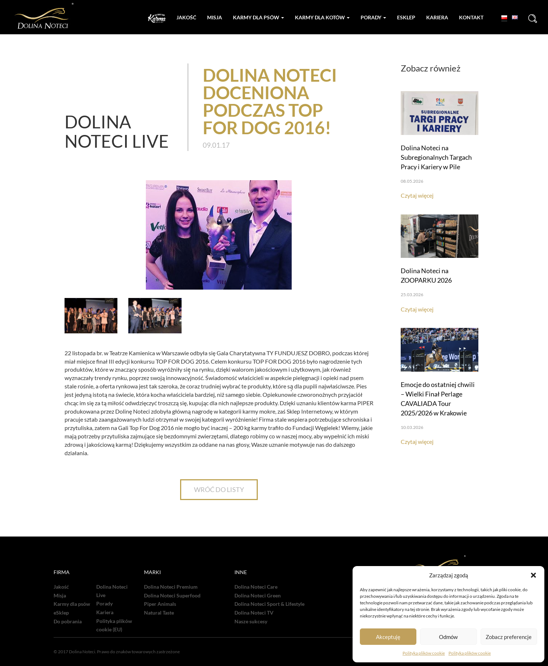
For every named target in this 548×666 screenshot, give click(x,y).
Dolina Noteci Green (257, 596)
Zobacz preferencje (509, 637)
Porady (373, 17)
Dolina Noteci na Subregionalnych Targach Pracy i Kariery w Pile (436, 157)
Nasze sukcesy (250, 621)
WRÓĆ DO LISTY (219, 489)
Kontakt (471, 17)
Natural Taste (159, 613)
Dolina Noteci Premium (171, 587)
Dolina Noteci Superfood (172, 596)
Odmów (448, 637)
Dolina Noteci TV (253, 613)
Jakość (186, 17)
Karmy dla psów (258, 17)
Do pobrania (68, 621)
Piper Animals (160, 604)
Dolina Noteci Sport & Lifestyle (269, 604)
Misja (214, 17)
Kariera (437, 17)
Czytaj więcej (417, 195)
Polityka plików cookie (424, 653)
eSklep (61, 613)
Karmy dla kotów (322, 17)
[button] (533, 575)
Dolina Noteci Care (255, 587)
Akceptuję (388, 637)
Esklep (406, 17)
